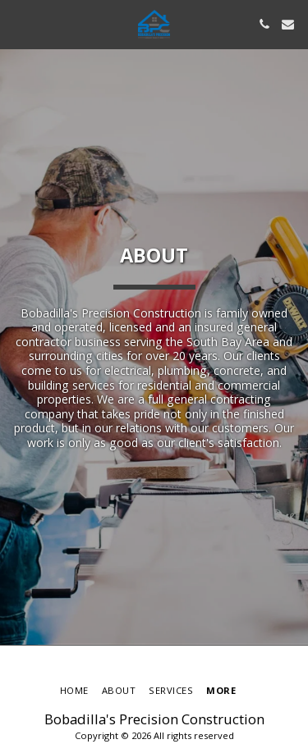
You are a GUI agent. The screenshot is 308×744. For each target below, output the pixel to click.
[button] (18, 23)
